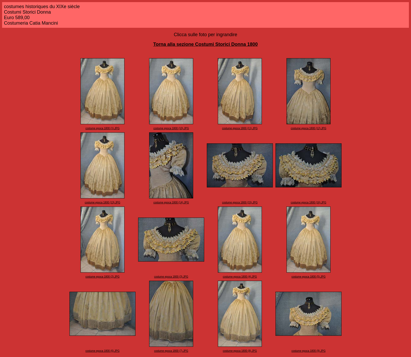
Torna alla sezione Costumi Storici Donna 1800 (205, 44)
